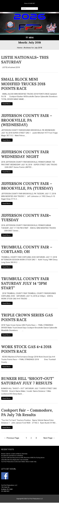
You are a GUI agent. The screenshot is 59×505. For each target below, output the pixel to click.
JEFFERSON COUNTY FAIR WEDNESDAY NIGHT (25, 154)
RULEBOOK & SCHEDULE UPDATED (12, 455)
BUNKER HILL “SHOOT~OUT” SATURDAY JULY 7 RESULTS (27, 381)
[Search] (36, 8)
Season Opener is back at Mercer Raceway (14, 453)
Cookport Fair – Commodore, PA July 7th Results (27, 412)
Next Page (49, 438)
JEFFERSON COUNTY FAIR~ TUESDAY (26, 217)
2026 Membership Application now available (14, 459)
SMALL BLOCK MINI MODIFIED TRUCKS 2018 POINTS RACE (23, 84)
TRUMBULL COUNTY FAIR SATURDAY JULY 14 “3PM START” (25, 283)
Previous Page (11, 438)
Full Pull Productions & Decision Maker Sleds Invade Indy (18, 461)
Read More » (6, 103)
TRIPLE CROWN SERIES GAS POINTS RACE (27, 317)
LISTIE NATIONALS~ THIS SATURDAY (25, 59)
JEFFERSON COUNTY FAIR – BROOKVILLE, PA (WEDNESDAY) (26, 120)
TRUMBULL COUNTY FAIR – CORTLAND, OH (26, 249)
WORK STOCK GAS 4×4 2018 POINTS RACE (26, 349)
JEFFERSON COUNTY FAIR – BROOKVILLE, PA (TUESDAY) (27, 186)
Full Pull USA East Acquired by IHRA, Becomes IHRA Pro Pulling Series (22, 457)
